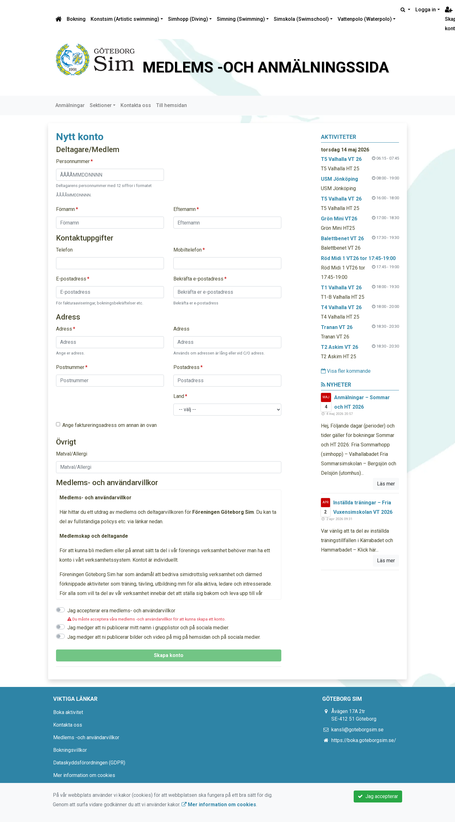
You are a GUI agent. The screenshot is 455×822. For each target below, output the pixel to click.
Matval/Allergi (71, 454)
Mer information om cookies (84, 775)
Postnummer (70, 367)
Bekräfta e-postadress (198, 279)
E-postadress (71, 279)
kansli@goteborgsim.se (357, 730)
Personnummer (73, 161)
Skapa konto (168, 655)
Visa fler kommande (346, 371)
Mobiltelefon (187, 250)
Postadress (186, 367)
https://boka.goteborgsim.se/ (363, 740)
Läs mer (386, 484)
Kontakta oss (136, 105)
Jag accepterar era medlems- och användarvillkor (121, 611)
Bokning (76, 19)
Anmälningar (70, 105)
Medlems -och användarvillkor (86, 737)
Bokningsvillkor (70, 750)
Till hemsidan (171, 105)
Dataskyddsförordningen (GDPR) (89, 763)
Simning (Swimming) (241, 19)
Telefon (64, 250)
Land (178, 396)
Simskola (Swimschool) (301, 19)
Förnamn (65, 209)
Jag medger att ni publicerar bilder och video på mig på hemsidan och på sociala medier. (164, 637)
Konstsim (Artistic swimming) (125, 19)
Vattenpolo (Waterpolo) (365, 19)
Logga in (425, 10)
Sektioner (101, 105)
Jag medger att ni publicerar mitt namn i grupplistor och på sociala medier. (148, 628)
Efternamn (184, 209)
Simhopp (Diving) (188, 19)
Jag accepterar (378, 796)
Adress (64, 329)
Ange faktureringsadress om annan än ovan (109, 425)
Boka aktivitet (68, 712)
